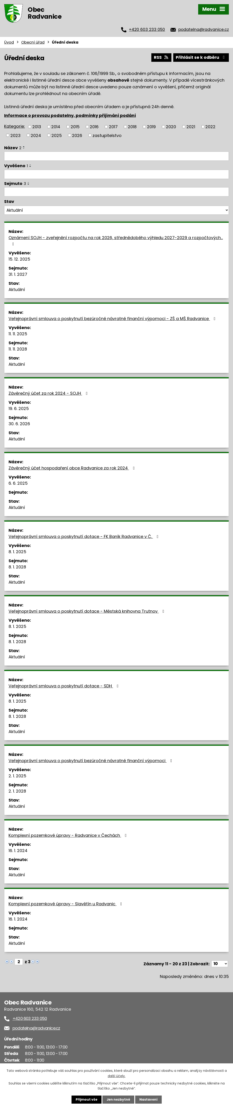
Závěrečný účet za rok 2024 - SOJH (49, 393)
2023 (15, 135)
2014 (55, 126)
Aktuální (17, 289)
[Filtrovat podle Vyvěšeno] (116, 174)
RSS (160, 57)
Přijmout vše (86, 1099)
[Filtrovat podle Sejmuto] (116, 191)
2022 (210, 126)
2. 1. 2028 (17, 791)
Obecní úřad (33, 42)
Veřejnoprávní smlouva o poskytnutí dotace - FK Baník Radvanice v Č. (84, 536)
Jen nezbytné (118, 1099)
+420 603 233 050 (147, 29)
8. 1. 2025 (17, 551)
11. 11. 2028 (18, 349)
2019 (151, 126)
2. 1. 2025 (17, 775)
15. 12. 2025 (19, 259)
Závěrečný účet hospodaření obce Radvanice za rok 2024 (72, 468)
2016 (94, 126)
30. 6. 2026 (19, 423)
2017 (113, 126)
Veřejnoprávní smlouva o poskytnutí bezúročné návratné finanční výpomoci (91, 760)
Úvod (9, 42)
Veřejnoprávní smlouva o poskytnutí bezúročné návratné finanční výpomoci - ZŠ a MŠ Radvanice (113, 318)
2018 (132, 126)
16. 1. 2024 (18, 850)
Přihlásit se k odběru (201, 57)
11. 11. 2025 (18, 333)
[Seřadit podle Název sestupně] (24, 148)
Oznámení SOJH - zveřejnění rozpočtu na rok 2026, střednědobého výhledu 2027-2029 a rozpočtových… (116, 240)
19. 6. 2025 (19, 408)
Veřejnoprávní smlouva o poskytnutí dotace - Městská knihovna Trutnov (87, 611)
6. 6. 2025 (18, 483)
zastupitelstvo (107, 135)
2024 (36, 135)
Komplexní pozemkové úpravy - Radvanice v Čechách (68, 835)
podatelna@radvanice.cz (203, 29)
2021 (190, 126)
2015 (75, 126)
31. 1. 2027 (18, 274)
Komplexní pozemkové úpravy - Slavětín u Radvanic (66, 903)
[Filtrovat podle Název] (116, 155)
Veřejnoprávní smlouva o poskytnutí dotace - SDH (64, 686)
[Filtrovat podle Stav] (116, 210)
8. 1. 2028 (17, 567)
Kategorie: (14, 126)
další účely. (116, 1075)
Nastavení (149, 1099)
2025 (56, 135)
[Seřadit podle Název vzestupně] (24, 146)
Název (12, 147)
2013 (36, 126)
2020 (171, 126)
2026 (77, 135)
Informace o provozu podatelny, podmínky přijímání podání (70, 115)
